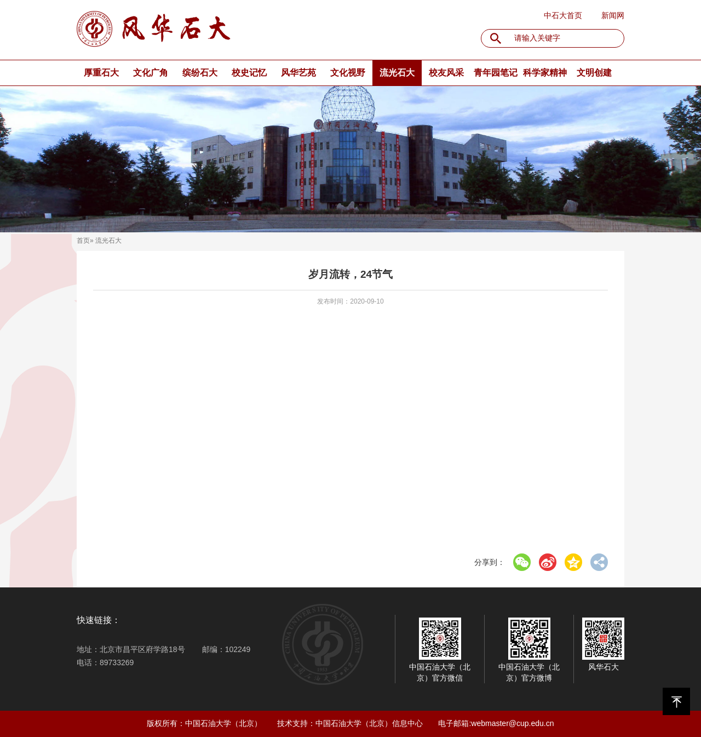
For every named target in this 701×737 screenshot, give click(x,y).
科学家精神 (545, 72)
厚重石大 (101, 72)
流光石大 (397, 72)
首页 (83, 240)
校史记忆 (249, 72)
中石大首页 (563, 15)
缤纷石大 (199, 72)
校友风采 (446, 72)
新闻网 (612, 15)
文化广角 (150, 72)
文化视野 (347, 72)
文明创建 (594, 72)
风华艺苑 (298, 72)
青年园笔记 (496, 72)
